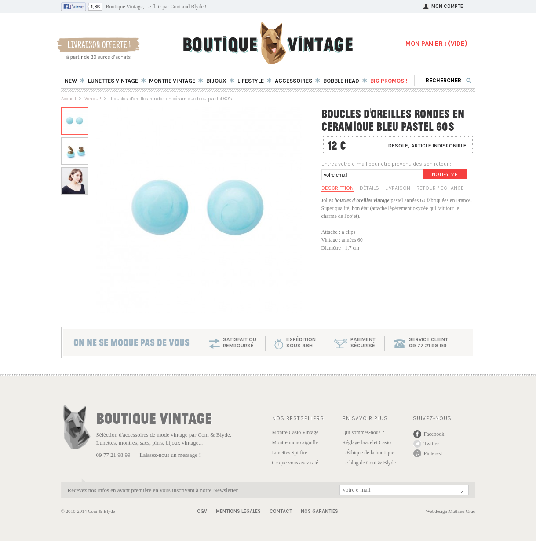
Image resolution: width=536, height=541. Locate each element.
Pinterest (433, 453)
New (71, 80)
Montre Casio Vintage (295, 432)
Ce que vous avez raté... (297, 463)
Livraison (397, 188)
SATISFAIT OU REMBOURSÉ (239, 342)
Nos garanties (319, 511)
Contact (281, 511)
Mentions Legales (238, 511)
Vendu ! (92, 99)
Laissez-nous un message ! (170, 455)
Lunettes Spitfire (289, 452)
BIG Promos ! (388, 80)
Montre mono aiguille (295, 442)
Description (337, 188)
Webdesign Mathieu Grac (450, 511)
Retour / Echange (440, 188)
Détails (369, 188)
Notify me (445, 174)
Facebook (434, 434)
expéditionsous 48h (301, 342)
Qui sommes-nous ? (363, 432)
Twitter (431, 444)
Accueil (68, 99)
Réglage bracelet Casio (367, 442)
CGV (202, 511)
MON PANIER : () (436, 44)
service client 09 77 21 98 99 (428, 342)
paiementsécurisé (363, 342)
